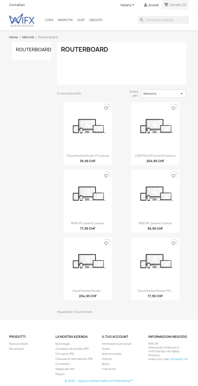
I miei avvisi (109, 369)
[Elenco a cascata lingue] (128, 5)
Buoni (105, 364)
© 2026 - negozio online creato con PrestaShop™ (99, 381)
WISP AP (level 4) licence (155, 223)
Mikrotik (65, 20)
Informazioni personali (116, 344)
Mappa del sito (65, 369)
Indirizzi (107, 359)
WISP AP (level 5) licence (87, 223)
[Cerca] (163, 20)
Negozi (60, 374)
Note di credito (112, 354)
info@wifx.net (179, 359)
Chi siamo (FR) (64, 354)
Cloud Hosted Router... (88, 291)
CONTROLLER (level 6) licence (155, 155)
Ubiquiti (95, 20)
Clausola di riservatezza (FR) (74, 359)
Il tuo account (115, 337)
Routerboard (33, 49)
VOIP (80, 20)
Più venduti (16, 349)
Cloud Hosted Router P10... (155, 291)
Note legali (62, 344)
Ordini (106, 349)
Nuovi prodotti (18, 344)
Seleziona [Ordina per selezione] (163, 93)
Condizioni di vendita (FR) (72, 349)
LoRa (49, 20)
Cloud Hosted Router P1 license (88, 155)
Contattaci (17, 5)
